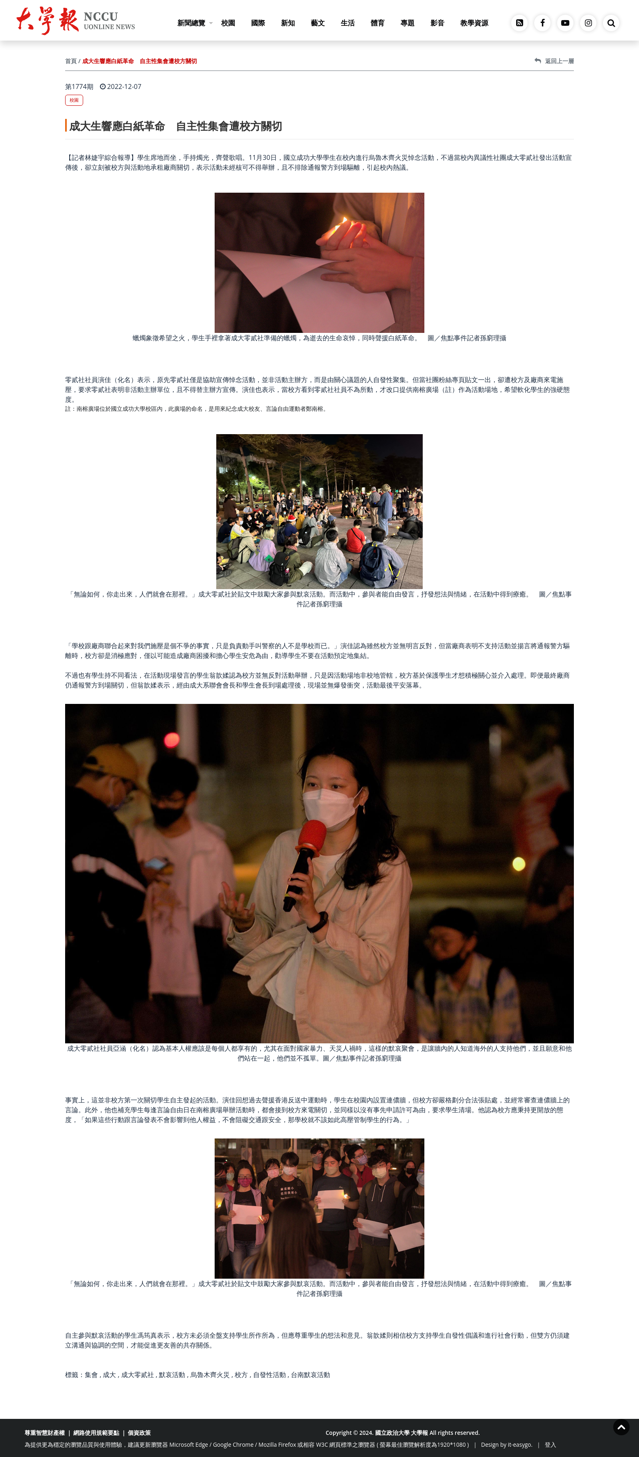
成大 (109, 1374)
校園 (228, 22)
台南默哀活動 (310, 1374)
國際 (258, 22)
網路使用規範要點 (96, 1433)
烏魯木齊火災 (210, 1374)
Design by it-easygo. (507, 1444)
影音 (437, 22)
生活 (348, 22)
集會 (91, 1374)
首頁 (71, 61)
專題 (408, 22)
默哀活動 (172, 1374)
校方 (241, 1374)
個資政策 (139, 1433)
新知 (288, 22)
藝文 (318, 22)
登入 (550, 1444)
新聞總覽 (195, 22)
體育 (378, 22)
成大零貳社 (137, 1374)
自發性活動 (269, 1374)
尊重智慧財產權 (45, 1433)
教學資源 (474, 22)
